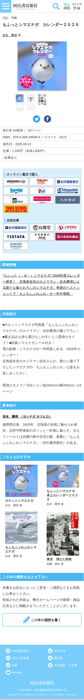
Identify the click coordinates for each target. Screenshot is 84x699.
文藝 (14, 665)
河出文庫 (59, 651)
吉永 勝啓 (9, 35)
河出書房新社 (20, 651)
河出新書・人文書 (65, 665)
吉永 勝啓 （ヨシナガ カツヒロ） (27, 416)
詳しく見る (21, 486)
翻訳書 (58, 658)
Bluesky (17, 672)
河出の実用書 (20, 658)
